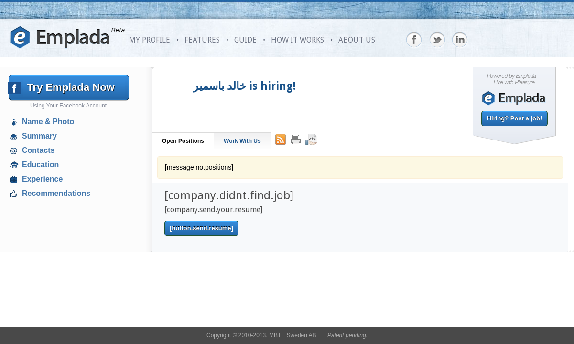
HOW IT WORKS (297, 39)
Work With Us (242, 141)
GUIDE (245, 39)
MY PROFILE (149, 39)
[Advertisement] (70, 270)
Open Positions (183, 141)
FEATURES (202, 39)
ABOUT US (356, 39)
